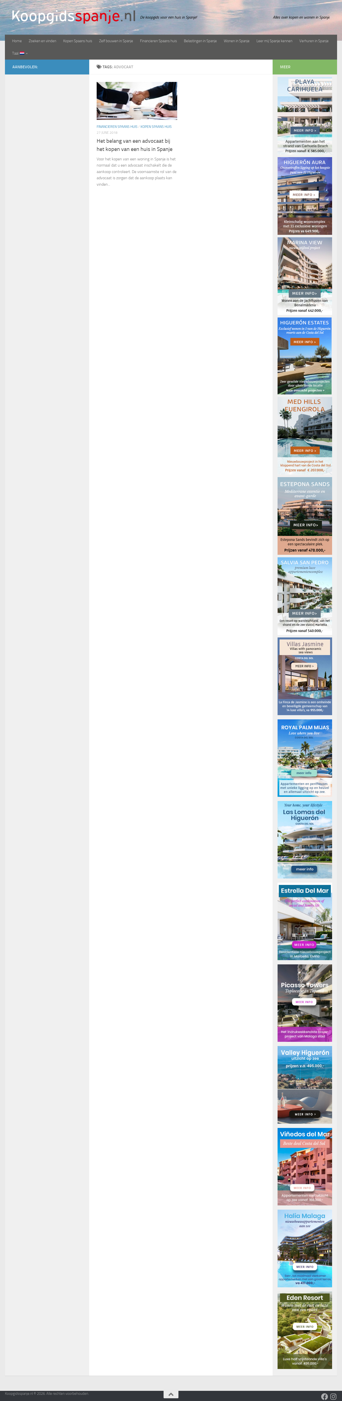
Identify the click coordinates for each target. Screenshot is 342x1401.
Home (17, 41)
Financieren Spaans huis (158, 41)
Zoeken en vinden (42, 41)
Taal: (18, 53)
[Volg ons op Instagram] (333, 1396)
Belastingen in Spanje (200, 41)
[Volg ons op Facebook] (324, 1396)
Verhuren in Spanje (314, 41)
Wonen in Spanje (237, 41)
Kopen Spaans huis (77, 41)
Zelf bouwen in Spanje (116, 41)
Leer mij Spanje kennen (274, 41)
